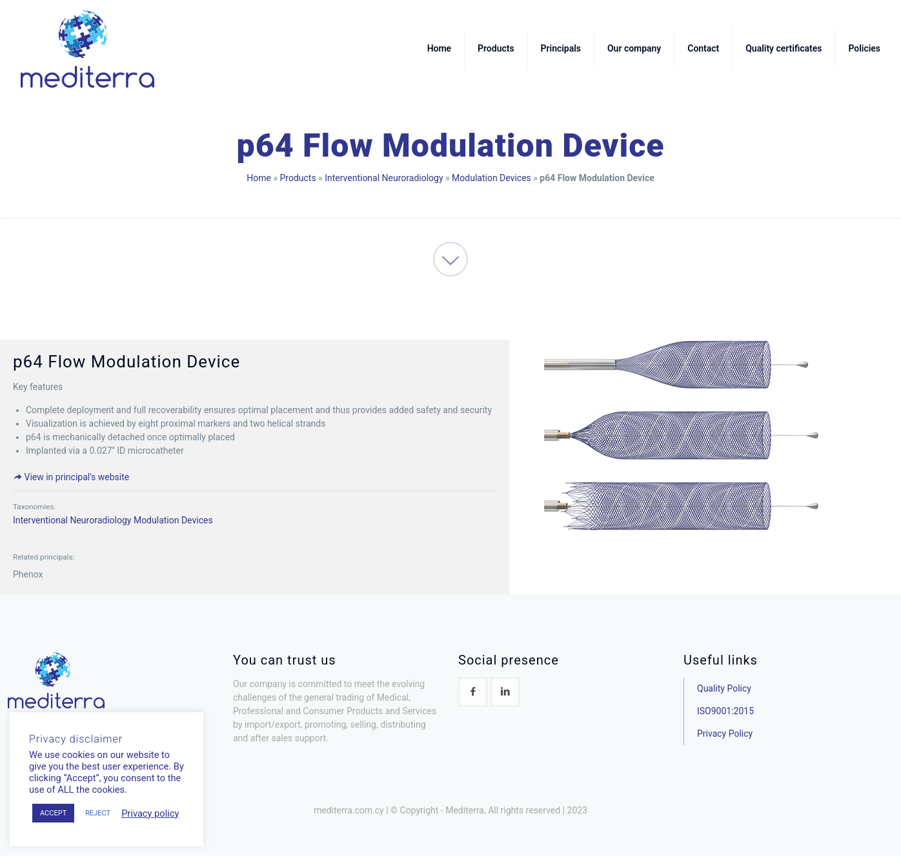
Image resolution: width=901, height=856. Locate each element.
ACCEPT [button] (53, 813)
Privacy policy (150, 813)
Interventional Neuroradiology (384, 178)
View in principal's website (71, 477)
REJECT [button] (97, 813)
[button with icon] (472, 691)
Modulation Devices (491, 178)
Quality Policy (724, 688)
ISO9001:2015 (725, 711)
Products (297, 178)
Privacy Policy (725, 733)
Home (259, 178)
